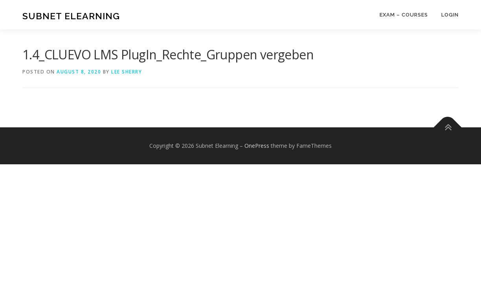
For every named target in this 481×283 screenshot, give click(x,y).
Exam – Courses (404, 15)
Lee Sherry (126, 71)
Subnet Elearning (71, 16)
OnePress (256, 145)
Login (450, 15)
